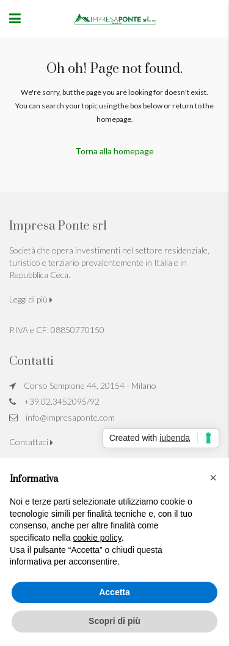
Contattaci (31, 442)
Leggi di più (31, 299)
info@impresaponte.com (70, 417)
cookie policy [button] (97, 538)
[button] (213, 477)
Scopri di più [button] (114, 621)
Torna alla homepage (114, 151)
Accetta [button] (114, 592)
